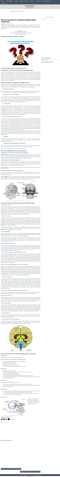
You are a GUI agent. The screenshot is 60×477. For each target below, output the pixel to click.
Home (2, 1)
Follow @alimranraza (49, 17)
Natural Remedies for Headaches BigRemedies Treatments (18, 21)
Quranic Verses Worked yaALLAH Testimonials (11, 468)
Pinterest (43, 19)
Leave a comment (9, 23)
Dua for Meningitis (10, 229)
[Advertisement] (22, 16)
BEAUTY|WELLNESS (24, 1)
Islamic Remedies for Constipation (7, 250)
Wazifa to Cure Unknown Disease (22, 293)
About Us (21, 475)
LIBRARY (32, 1)
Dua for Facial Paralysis (23, 274)
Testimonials (26, 475)
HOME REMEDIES (9, 1)
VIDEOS (16, 1)
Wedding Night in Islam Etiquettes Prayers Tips (30, 471)
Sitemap (34, 475)
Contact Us (38, 475)
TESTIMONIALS (4, 3)
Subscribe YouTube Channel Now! (18, 10)
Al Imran (3, 23)
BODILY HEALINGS (47, 1)
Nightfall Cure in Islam (18, 323)
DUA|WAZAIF (38, 1)
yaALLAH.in (30, 6)
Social (30, 475)
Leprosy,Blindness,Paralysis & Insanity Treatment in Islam (15, 148)
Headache (5, 422)
